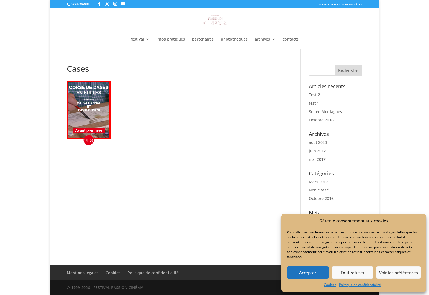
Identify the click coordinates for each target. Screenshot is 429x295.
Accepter (307, 272)
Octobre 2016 (321, 119)
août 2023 (318, 142)
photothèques (234, 39)
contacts (291, 39)
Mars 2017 (318, 181)
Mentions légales (82, 272)
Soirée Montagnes (325, 111)
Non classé (319, 190)
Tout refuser (352, 272)
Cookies (330, 284)
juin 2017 (317, 150)
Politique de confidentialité (360, 284)
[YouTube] (123, 4)
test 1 (314, 103)
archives (262, 39)
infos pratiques (170, 39)
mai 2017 (317, 159)
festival (137, 39)
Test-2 (314, 94)
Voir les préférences (398, 272)
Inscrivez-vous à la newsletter (338, 4)
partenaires (203, 39)
